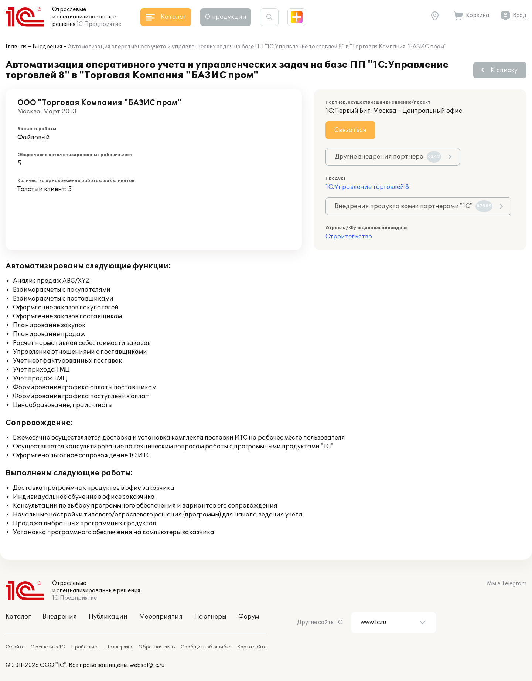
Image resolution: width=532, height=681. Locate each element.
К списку (504, 70)
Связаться (350, 130)
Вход (519, 15)
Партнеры (210, 616)
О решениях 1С (47, 647)
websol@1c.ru (147, 665)
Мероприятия (161, 616)
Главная (16, 47)
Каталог (18, 616)
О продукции (225, 17)
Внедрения (47, 47)
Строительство (348, 236)
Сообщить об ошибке (206, 647)
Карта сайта (252, 647)
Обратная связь (156, 647)
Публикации (108, 616)
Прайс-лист (85, 647)
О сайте (15, 647)
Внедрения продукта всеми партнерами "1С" (413, 206)
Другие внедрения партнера (388, 157)
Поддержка (118, 647)
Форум (248, 616)
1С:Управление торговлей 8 (367, 187)
